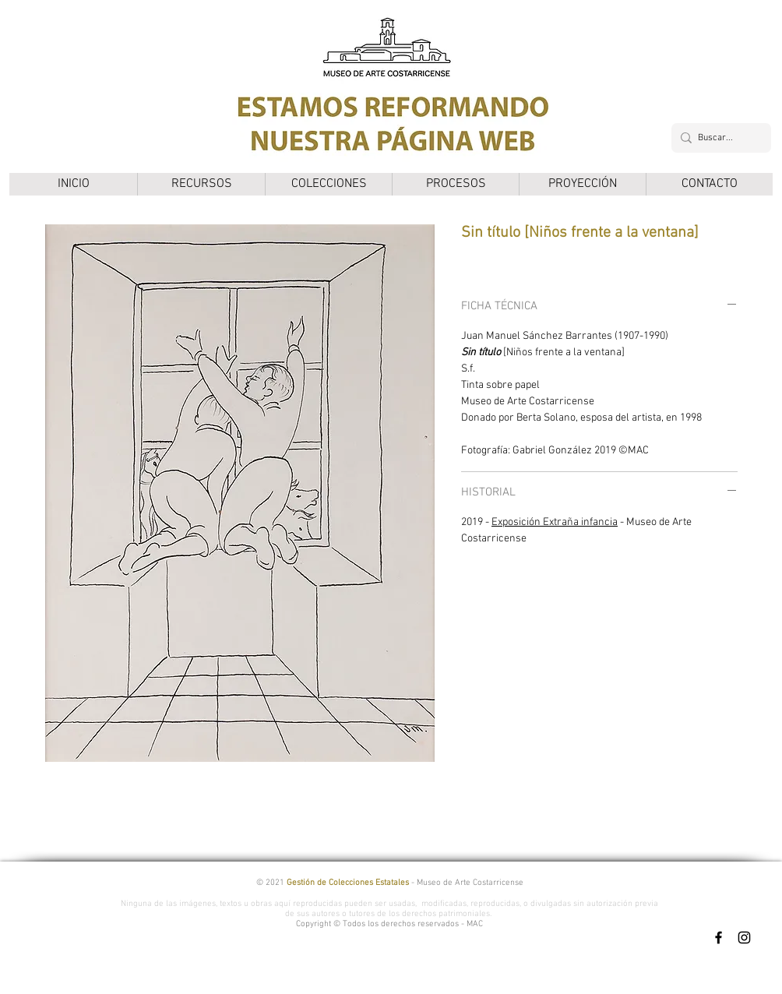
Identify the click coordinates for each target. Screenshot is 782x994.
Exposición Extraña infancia (554, 522)
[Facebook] (718, 937)
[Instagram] (744, 937)
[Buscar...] (718, 138)
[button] (201, 184)
